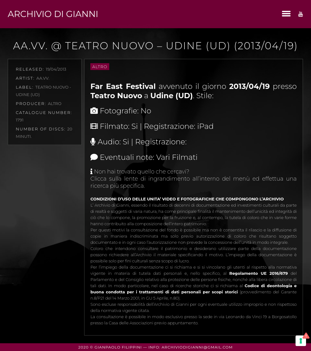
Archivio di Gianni (53, 14)
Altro (99, 66)
